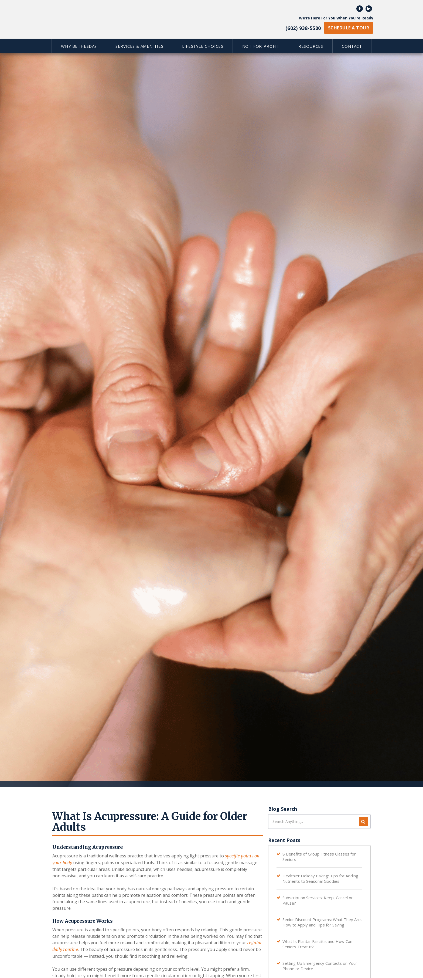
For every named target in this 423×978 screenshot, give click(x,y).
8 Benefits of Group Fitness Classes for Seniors (319, 856)
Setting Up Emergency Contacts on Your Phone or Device (319, 965)
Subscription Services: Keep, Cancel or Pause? (317, 900)
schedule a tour (348, 28)
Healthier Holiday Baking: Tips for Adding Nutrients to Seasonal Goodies (320, 878)
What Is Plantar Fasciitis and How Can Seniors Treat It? (317, 944)
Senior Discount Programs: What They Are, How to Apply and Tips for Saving (322, 922)
